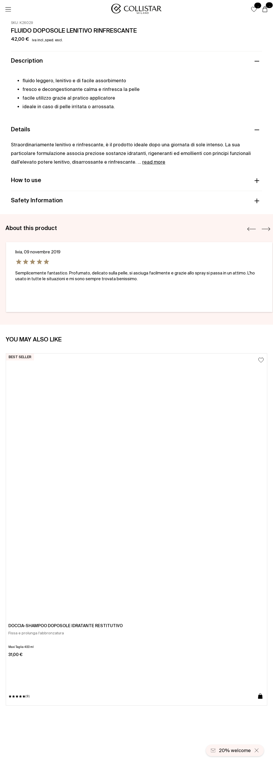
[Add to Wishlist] (261, 360)
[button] (254, 9)
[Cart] (265, 9)
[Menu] (8, 9)
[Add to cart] (260, 696)
